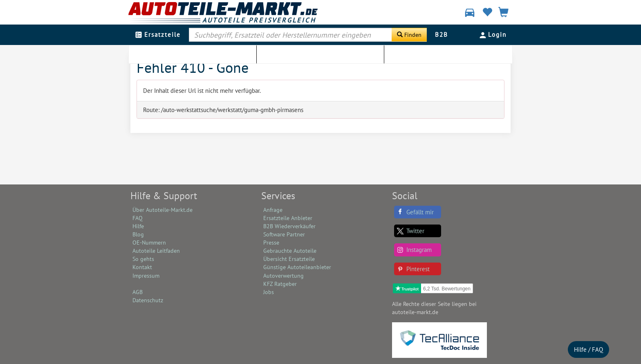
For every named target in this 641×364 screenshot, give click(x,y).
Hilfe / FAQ (588, 349)
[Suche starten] (409, 35)
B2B (441, 34)
